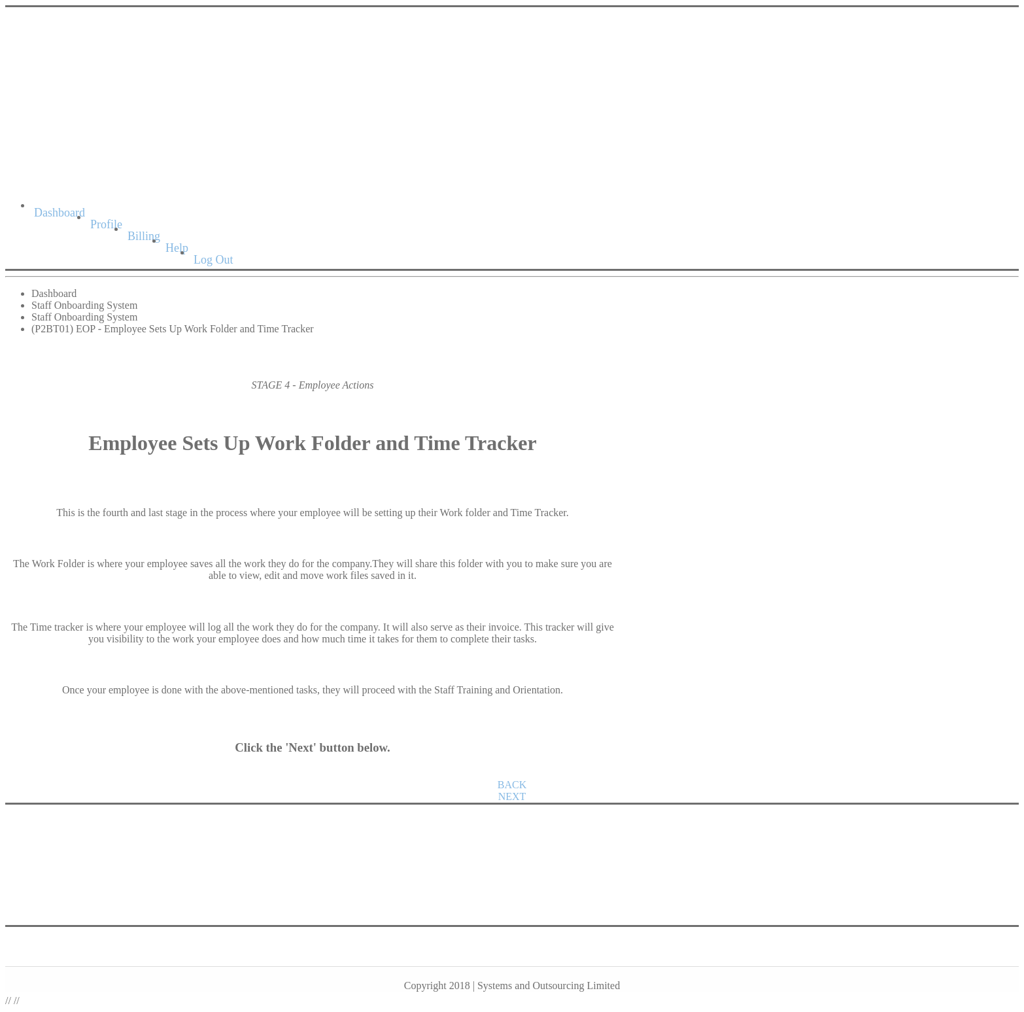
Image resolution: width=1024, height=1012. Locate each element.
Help (176, 247)
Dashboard (59, 212)
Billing (144, 236)
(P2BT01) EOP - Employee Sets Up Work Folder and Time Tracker (172, 328)
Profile (106, 224)
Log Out (213, 259)
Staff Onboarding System (84, 305)
